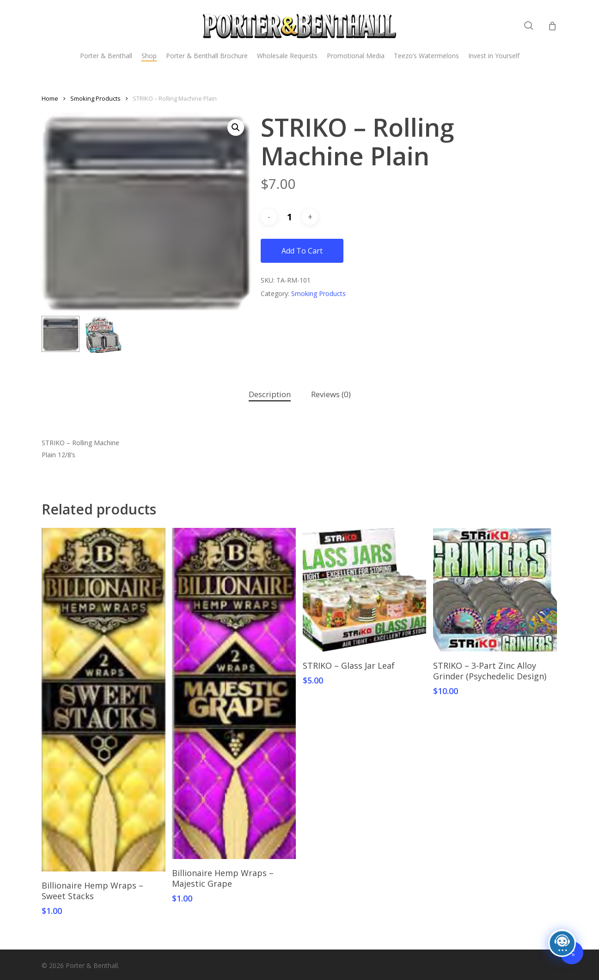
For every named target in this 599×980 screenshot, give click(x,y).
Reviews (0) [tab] (331, 394)
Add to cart (302, 251)
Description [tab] (270, 394)
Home (50, 98)
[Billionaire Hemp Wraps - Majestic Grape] (234, 693)
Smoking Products (95, 98)
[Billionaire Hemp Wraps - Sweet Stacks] (103, 699)
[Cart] (552, 26)
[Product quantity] (289, 217)
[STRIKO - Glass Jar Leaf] (365, 590)
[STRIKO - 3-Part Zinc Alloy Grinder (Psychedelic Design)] (495, 590)
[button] (235, 127)
